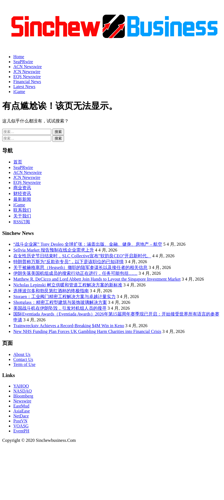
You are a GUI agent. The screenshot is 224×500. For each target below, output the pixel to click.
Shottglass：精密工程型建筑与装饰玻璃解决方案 (60, 302)
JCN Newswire (26, 71)
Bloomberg (23, 396)
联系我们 (22, 210)
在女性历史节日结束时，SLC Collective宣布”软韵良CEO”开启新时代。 (82, 255)
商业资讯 (22, 187)
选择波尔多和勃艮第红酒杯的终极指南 (51, 290)
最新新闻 (22, 199)
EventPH (21, 431)
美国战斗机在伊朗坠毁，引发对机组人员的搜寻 (59, 308)
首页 (17, 162)
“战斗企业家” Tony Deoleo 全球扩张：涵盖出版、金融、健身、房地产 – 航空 (87, 244)
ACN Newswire (27, 66)
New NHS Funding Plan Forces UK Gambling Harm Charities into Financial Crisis (87, 331)
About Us (21, 354)
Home (18, 56)
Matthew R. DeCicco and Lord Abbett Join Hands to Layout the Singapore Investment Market (96, 279)
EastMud (21, 406)
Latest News (24, 86)
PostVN (20, 421)
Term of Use (24, 364)
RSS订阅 (21, 221)
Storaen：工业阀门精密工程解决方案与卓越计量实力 (64, 296)
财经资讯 (22, 193)
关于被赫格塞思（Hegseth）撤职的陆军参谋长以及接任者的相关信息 (80, 267)
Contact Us (23, 359)
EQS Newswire (27, 76)
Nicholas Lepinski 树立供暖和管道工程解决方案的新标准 (67, 285)
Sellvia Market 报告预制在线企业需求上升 (53, 250)
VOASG (21, 426)
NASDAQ (22, 391)
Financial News (27, 81)
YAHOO (21, 386)
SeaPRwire (23, 61)
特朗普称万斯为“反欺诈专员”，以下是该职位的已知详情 (68, 261)
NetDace (21, 416)
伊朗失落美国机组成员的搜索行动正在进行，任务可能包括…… (75, 273)
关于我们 (22, 216)
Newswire (22, 401)
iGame (19, 91)
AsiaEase (21, 411)
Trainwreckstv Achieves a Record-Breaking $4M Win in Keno (68, 325)
